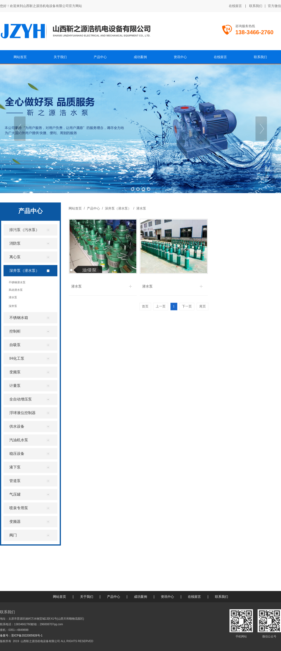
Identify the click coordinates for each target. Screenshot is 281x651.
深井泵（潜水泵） (118, 208)
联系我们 (255, 6)
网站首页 (75, 208)
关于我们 (86, 597)
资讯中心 (167, 597)
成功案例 (140, 597)
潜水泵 (140, 208)
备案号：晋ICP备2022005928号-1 (21, 635)
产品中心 (93, 208)
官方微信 (274, 6)
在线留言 (235, 6)
